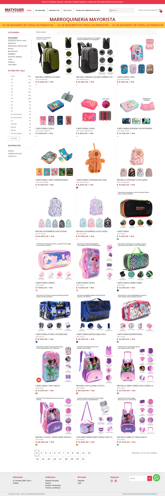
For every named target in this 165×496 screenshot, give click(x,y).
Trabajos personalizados (88, 10)
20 (77, 459)
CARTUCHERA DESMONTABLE (129, 334)
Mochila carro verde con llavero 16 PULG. (138, 386)
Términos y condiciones (52, 488)
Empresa (48, 483)
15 (49, 459)
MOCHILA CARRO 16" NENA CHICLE (132, 437)
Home (29, 10)
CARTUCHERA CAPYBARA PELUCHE (91, 180)
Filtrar (14, 138)
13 (37, 459)
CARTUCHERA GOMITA (45, 283)
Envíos (11, 151)
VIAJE (10, 59)
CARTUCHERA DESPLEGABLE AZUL (91, 334)
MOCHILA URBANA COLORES (48, 77)
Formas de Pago (15, 154)
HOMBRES (11, 54)
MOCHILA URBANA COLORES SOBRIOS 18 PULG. (96, 77)
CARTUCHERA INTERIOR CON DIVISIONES (134, 129)
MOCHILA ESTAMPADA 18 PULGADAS (51, 231)
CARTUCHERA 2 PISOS (45, 129)
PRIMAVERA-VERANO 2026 (17, 46)
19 (72, 459)
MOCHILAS (12, 43)
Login (79, 483)
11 (83, 453)
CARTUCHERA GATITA (85, 283)
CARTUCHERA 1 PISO (125, 77)
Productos (54, 10)
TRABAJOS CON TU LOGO (17, 41)
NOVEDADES (13, 38)
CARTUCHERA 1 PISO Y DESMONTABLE (52, 180)
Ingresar (153, 10)
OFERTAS (11, 62)
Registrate (143, 10)
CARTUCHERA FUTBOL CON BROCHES (52, 334)
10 (77, 453)
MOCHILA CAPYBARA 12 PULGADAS (132, 180)
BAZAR (10, 49)
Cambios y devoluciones (53, 485)
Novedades (40, 10)
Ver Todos (12, 65)
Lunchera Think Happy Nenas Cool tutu (95, 437)
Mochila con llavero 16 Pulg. (90, 386)
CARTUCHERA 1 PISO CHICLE (48, 386)
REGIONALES (13, 51)
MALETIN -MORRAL (15, 57)
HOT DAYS (67, 10)
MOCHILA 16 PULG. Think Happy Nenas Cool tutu (58, 437)
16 (54, 459)
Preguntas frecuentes (52, 481)
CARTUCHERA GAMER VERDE (129, 283)
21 (83, 459)
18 (66, 459)
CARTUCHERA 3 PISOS (85, 129)
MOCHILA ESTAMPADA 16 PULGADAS (91, 231)
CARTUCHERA (123, 231)
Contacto (12, 156)
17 (60, 459)
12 (89, 453)
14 (43, 459)
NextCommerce (151, 494)
